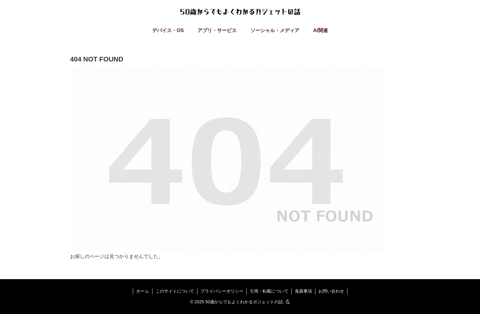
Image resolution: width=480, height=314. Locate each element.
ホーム (142, 291)
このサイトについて (175, 291)
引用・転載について (269, 291)
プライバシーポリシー (222, 291)
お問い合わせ (331, 291)
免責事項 (303, 291)
